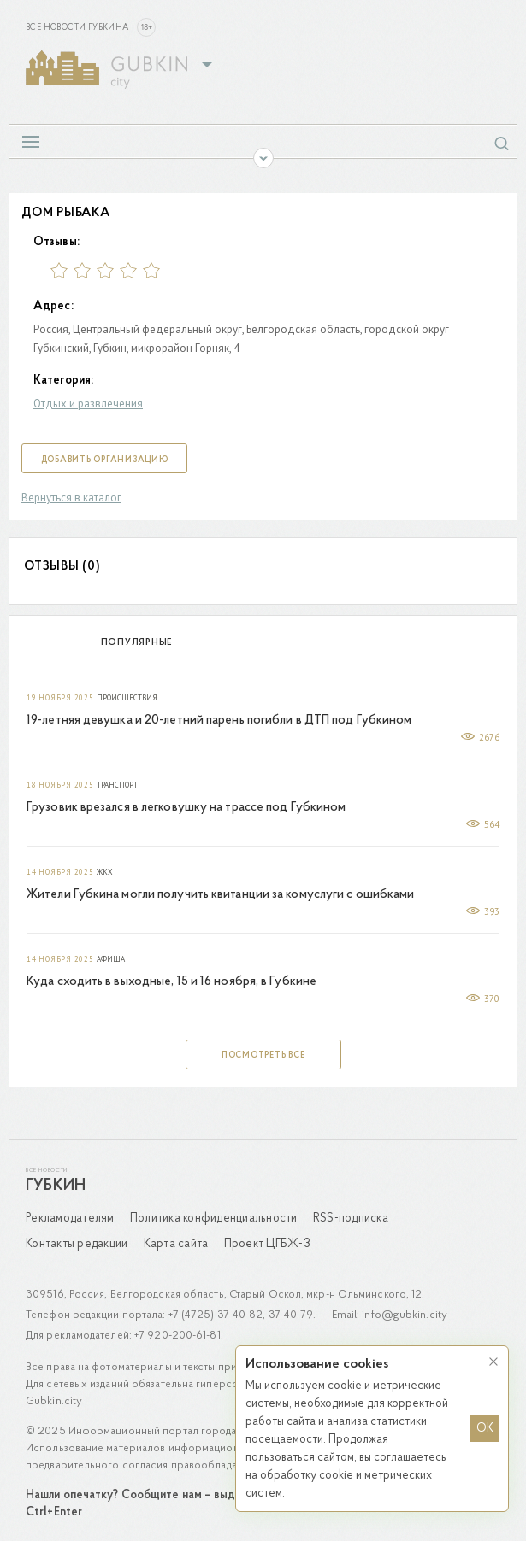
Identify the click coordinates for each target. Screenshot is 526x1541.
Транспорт (117, 785)
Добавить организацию (104, 460)
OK (484, 1428)
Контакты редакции (76, 1244)
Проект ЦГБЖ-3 (267, 1244)
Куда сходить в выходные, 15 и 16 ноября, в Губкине (171, 982)
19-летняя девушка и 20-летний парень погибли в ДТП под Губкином (219, 720)
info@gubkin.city (404, 1315)
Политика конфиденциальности (214, 1218)
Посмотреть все (263, 1055)
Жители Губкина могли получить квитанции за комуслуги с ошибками (220, 894)
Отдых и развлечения (88, 403)
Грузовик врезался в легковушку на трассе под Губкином (186, 807)
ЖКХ (105, 872)
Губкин (56, 1186)
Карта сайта (176, 1244)
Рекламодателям (70, 1218)
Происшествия (127, 698)
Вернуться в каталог (71, 497)
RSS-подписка (350, 1218)
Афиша (111, 959)
